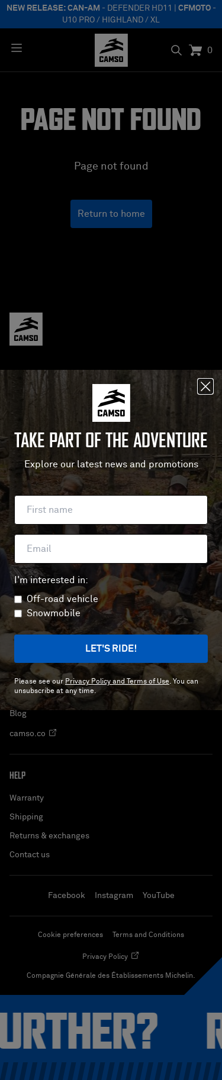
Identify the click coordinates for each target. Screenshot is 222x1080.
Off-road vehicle (62, 599)
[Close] (205, 386)
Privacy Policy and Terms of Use (117, 681)
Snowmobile (54, 613)
